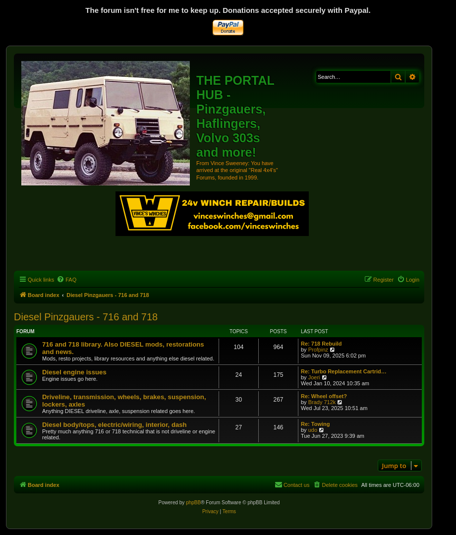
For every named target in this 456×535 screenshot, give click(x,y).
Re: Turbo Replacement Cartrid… (344, 371)
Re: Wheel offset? (324, 396)
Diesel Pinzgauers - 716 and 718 (86, 316)
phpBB (193, 502)
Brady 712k (322, 402)
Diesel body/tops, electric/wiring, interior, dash (114, 424)
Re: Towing (315, 424)
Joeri (314, 377)
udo (312, 430)
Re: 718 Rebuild (321, 344)
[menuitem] (66, 280)
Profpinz (318, 350)
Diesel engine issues (74, 372)
